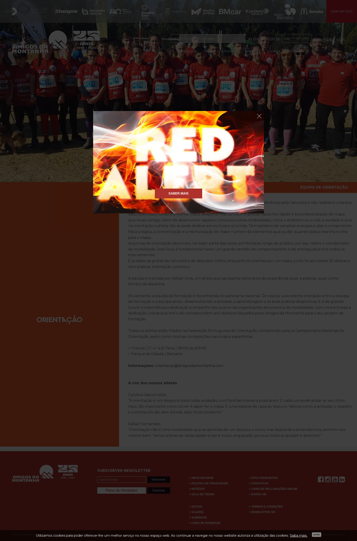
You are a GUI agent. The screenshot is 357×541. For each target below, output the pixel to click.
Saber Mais (178, 193)
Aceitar (316, 534)
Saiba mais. (298, 535)
